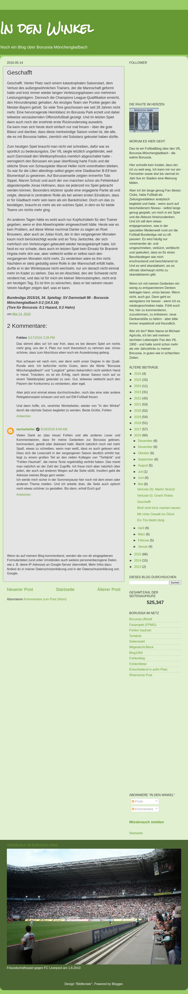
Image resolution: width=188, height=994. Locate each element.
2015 (138, 554)
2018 (138, 423)
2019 (138, 417)
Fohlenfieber (138, 664)
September (146, 459)
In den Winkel (46, 28)
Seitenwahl (137, 641)
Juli (141, 471)
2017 (138, 429)
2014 (138, 560)
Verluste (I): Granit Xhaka (155, 495)
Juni (141, 477)
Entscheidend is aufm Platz (148, 669)
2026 (138, 373)
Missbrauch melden (146, 822)
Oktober (144, 453)
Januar (143, 546)
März (142, 534)
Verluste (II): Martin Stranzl (156, 489)
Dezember (145, 440)
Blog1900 (136, 652)
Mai (141, 484)
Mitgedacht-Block (141, 647)
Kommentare (142, 809)
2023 (138, 392)
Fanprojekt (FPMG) (142, 624)
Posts (137, 801)
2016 (138, 435)
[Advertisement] (155, 708)
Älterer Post (108, 589)
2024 (138, 386)
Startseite (65, 589)
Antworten (23, 416)
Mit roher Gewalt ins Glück (155, 514)
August (143, 465)
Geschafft (144, 501)
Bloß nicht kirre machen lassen (158, 508)
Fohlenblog (137, 658)
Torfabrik (135, 636)
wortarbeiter (25, 429)
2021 (138, 404)
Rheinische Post (140, 675)
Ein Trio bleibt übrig (150, 520)
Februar (144, 540)
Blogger (117, 984)
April (141, 528)
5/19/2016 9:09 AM (54, 429)
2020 (138, 410)
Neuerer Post (20, 589)
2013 (138, 566)
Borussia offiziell (140, 619)
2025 (138, 379)
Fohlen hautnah (140, 630)
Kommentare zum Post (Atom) (45, 599)
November (145, 446)
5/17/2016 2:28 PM (41, 337)
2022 (138, 398)
